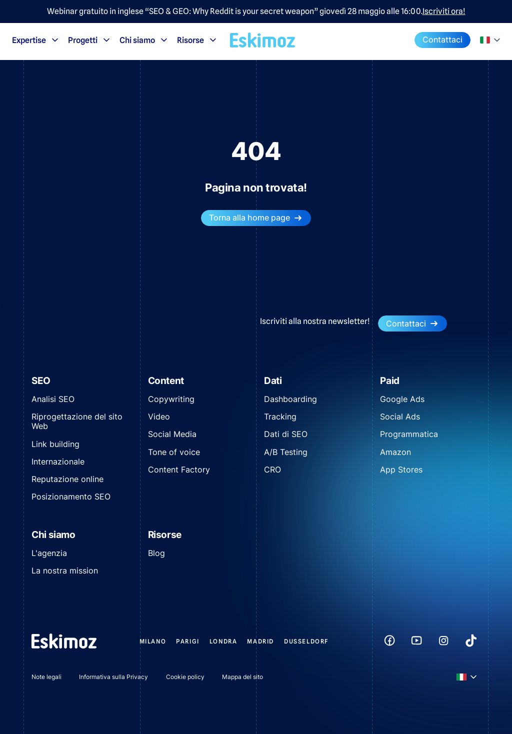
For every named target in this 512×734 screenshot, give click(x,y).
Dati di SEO (286, 434)
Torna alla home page (256, 217)
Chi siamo (144, 40)
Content (166, 380)
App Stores (401, 469)
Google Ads (402, 399)
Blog (156, 553)
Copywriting (171, 399)
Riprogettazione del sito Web (77, 421)
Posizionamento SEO (71, 497)
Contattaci (442, 39)
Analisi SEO (53, 399)
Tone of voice (174, 452)
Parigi (188, 641)
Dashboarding (290, 399)
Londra (224, 641)
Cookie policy (185, 676)
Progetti (90, 40)
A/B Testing (286, 452)
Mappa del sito (242, 676)
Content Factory (179, 469)
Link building (56, 444)
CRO (272, 469)
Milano (153, 641)
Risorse (197, 40)
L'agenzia (49, 553)
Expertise (36, 40)
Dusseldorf (306, 641)
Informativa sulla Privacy (113, 676)
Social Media (172, 434)
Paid (390, 380)
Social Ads (400, 417)
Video (159, 417)
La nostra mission (65, 571)
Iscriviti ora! (444, 12)
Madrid (260, 641)
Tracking (280, 417)
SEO (41, 380)
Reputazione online (68, 479)
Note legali (47, 676)
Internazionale (58, 461)
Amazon (395, 452)
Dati (273, 380)
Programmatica (409, 434)
